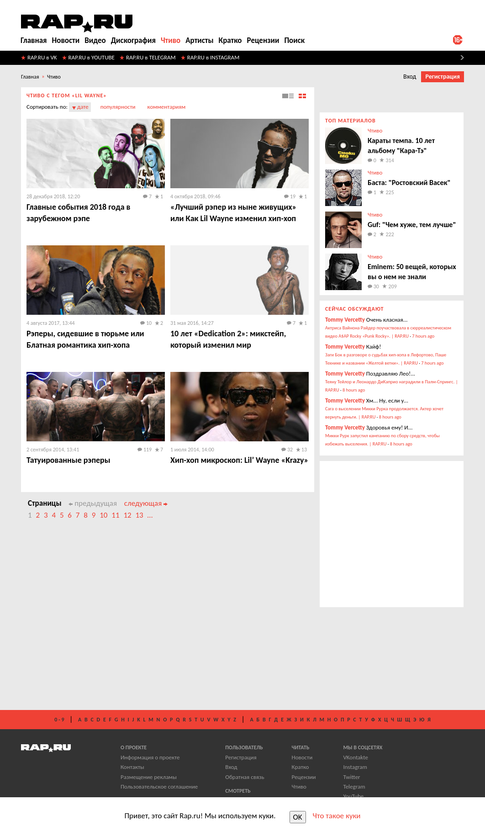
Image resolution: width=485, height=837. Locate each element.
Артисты (199, 40)
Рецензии (263, 40)
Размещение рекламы (149, 776)
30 (373, 286)
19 (289, 196)
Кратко (230, 40)
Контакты (132, 766)
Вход (409, 76)
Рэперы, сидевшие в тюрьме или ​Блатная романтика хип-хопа (86, 339)
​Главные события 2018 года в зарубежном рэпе (78, 212)
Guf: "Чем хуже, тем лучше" (412, 224)
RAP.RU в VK (42, 57)
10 (146, 323)
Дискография (133, 40)
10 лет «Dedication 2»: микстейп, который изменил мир (228, 339)
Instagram (355, 766)
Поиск (294, 40)
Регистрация (442, 76)
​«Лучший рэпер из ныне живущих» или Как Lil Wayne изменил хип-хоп (233, 212)
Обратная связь (244, 776)
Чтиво (170, 40)
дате (83, 106)
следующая (146, 503)
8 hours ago (354, 390)
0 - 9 (59, 719)
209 (393, 286)
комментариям (167, 106)
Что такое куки (337, 816)
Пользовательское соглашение (159, 786)
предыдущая (93, 503)
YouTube (353, 796)
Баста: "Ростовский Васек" (409, 182)
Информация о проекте (150, 757)
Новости (66, 40)
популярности (118, 106)
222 (390, 234)
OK (297, 817)
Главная (34, 40)
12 (127, 515)
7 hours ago (423, 336)
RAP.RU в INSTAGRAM (213, 57)
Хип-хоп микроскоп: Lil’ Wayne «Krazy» (239, 460)
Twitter (351, 776)
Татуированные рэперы (68, 460)
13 (304, 449)
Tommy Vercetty (345, 319)
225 (390, 192)
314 (390, 160)
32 (287, 449)
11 (115, 515)
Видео (94, 40)
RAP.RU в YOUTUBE (92, 57)
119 (144, 449)
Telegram (354, 786)
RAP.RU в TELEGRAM (151, 57)
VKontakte (355, 757)
